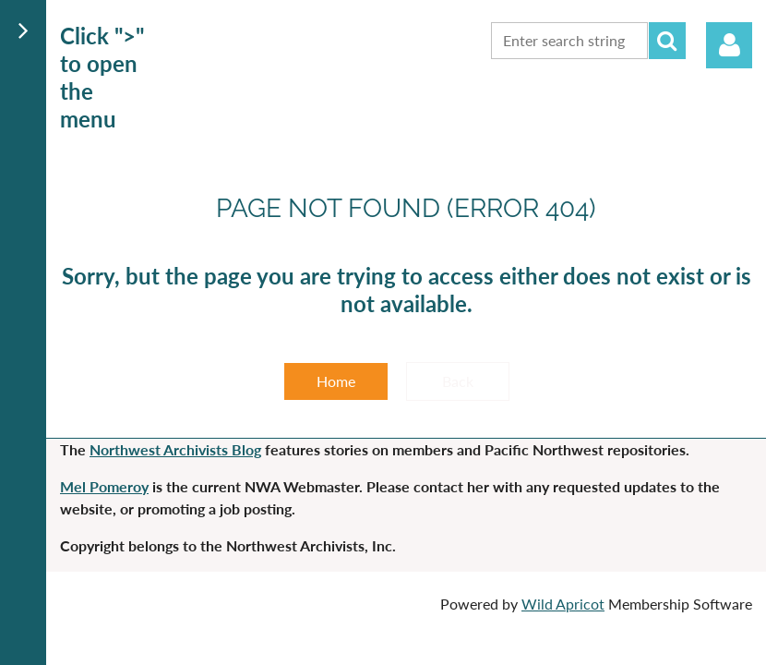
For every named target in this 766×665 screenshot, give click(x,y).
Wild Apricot (562, 603)
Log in (729, 45)
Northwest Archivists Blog (175, 449)
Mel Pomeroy (104, 486)
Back (457, 381)
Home (336, 381)
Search (667, 40)
